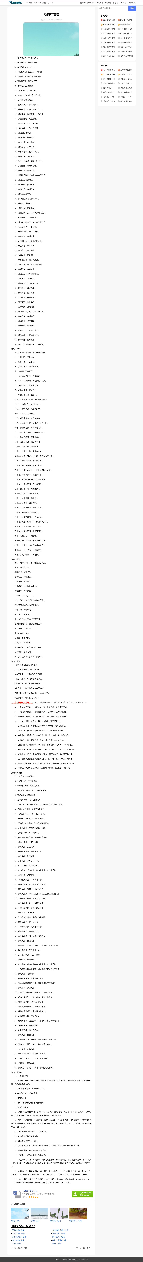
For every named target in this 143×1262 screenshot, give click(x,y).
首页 (35, 3)
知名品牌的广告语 (19, 1237)
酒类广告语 (56, 1244)
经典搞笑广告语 (18, 1230)
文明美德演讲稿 (109, 42)
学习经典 (116, 3)
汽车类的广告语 (58, 1233)
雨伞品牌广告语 (58, 1237)
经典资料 (108, 3)
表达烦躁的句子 (126, 92)
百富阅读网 (68, 1259)
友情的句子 (107, 88)
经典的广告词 (22, 1248)
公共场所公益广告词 (60, 1230)
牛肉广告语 (16, 1244)
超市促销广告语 (18, 1240)
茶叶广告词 (86, 1248)
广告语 (50, 3)
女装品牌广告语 (18, 1233)
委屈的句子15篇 (126, 33)
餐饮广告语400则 (59, 1240)
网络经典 (83, 3)
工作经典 (124, 3)
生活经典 (43, 3)
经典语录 (91, 3)
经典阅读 (100, 3)
